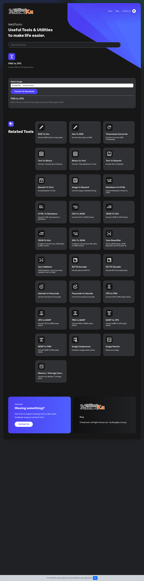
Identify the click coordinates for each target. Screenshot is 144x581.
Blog (117, 11)
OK (95, 578)
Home (110, 11)
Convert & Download (24, 92)
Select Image (16, 82)
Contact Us (126, 11)
